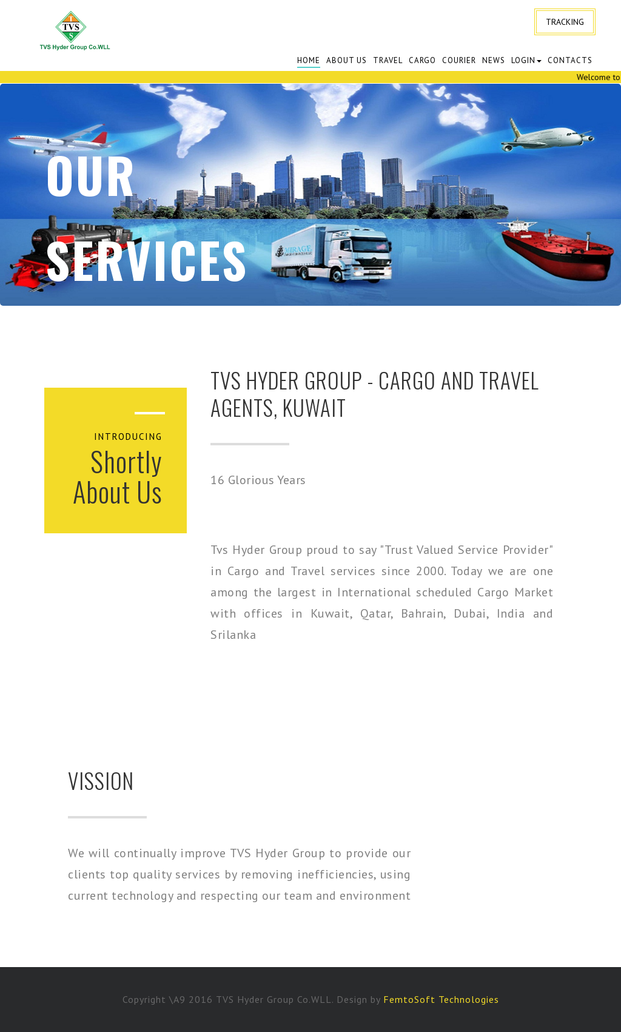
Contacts (570, 60)
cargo (422, 60)
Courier (459, 60)
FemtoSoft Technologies (441, 999)
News (493, 60)
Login (526, 60)
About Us (346, 60)
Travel (388, 60)
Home (308, 60)
